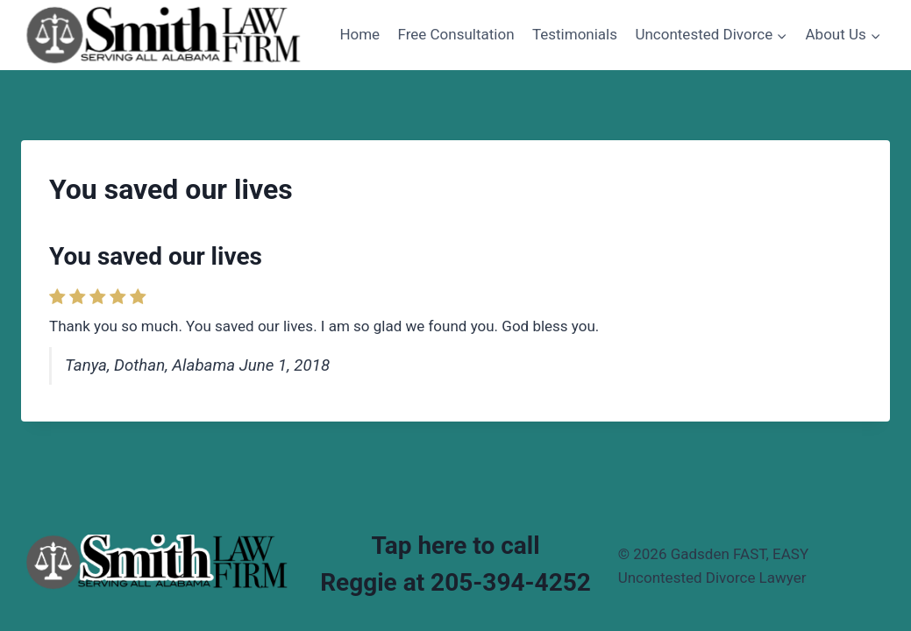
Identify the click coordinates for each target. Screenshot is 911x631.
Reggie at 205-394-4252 (455, 582)
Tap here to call (455, 545)
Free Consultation (456, 34)
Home (359, 34)
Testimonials (574, 34)
